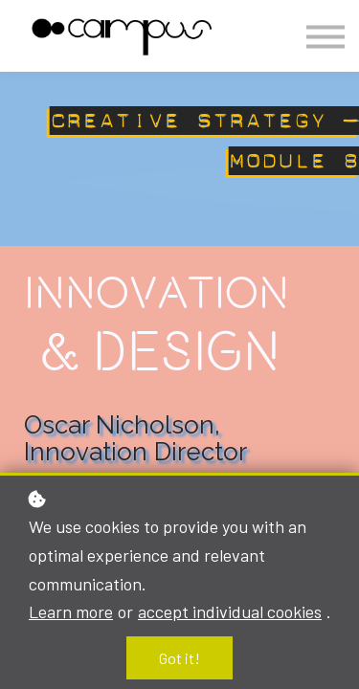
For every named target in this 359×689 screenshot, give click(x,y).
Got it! (179, 658)
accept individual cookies (230, 611)
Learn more (71, 611)
